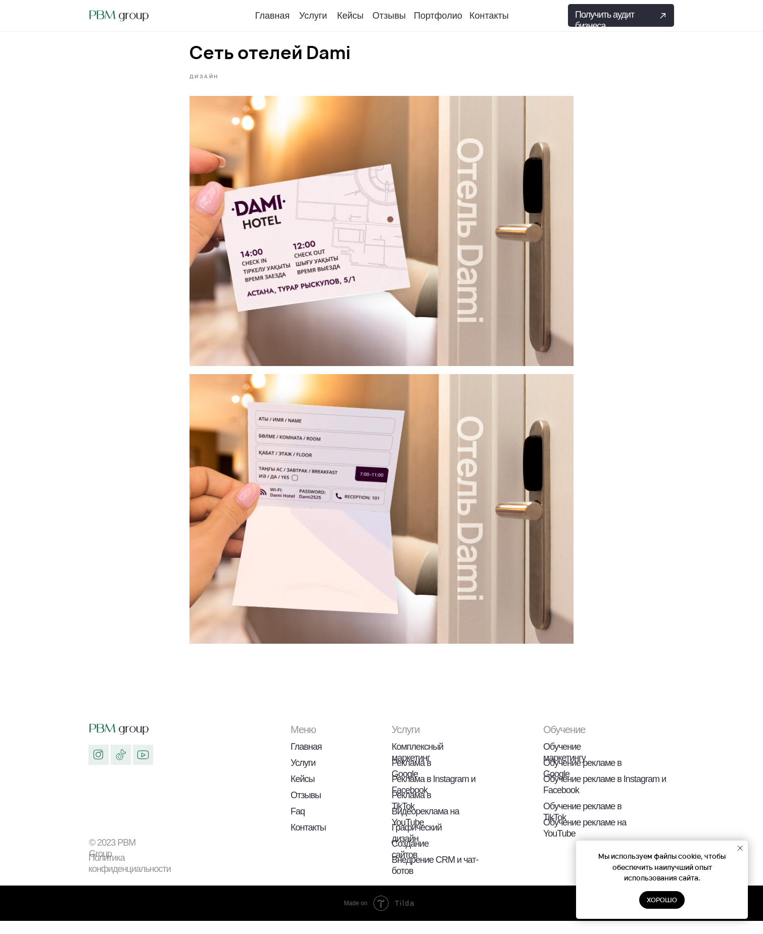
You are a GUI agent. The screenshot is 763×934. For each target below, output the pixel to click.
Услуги (303, 776)
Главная (306, 760)
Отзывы (306, 808)
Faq (298, 824)
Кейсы (303, 792)
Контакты (308, 841)
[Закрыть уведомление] (740, 848)
